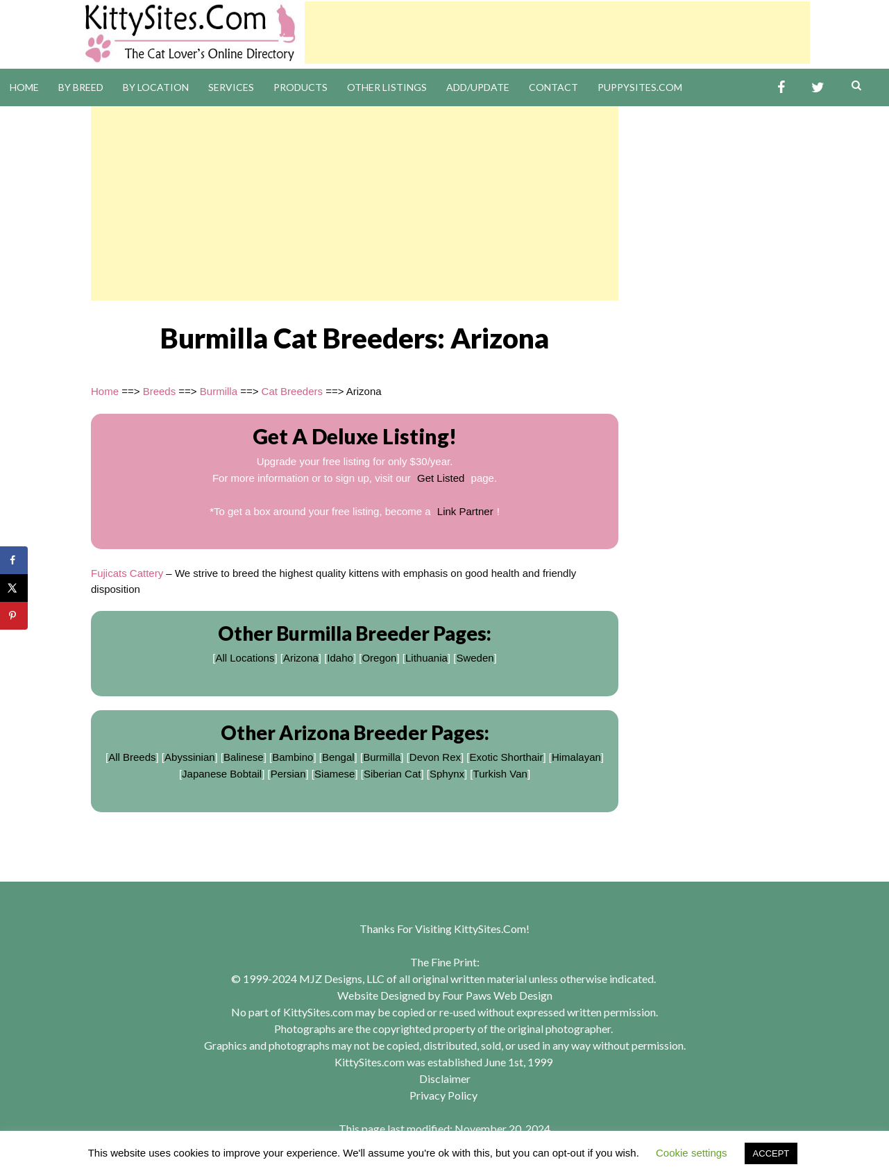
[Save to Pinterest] (14, 616)
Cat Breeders (292, 391)
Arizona (301, 658)
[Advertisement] (557, 32)
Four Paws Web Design (497, 995)
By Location (156, 87)
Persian (288, 774)
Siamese (334, 774)
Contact (553, 87)
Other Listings (387, 87)
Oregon (379, 658)
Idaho (340, 658)
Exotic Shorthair (506, 757)
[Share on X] (14, 588)
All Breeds (131, 757)
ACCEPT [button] (771, 1153)
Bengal (338, 757)
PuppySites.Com (640, 87)
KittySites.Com (490, 928)
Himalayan (576, 757)
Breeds (159, 391)
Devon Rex (435, 757)
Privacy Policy (443, 1095)
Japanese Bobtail (222, 774)
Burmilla (218, 391)
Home (24, 87)
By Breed (80, 87)
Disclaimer (445, 1078)
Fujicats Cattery (127, 573)
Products (300, 87)
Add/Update (477, 87)
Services (231, 87)
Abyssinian (189, 757)
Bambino (292, 757)
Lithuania (426, 658)
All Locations (244, 658)
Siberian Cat (392, 774)
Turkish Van (500, 774)
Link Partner (465, 511)
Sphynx (447, 774)
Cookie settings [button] (691, 1153)
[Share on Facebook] (14, 560)
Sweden (474, 658)
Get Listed (440, 478)
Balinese (243, 757)
